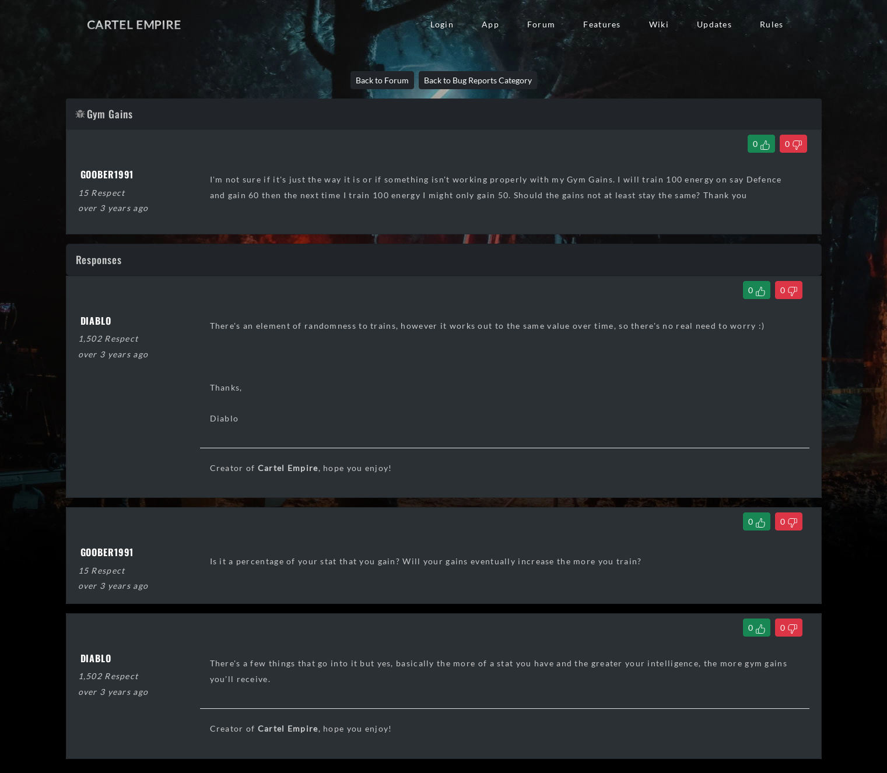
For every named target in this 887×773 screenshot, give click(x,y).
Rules (771, 24)
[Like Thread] (761, 144)
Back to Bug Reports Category (478, 80)
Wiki (659, 24)
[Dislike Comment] (788, 290)
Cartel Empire (134, 24)
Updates (714, 24)
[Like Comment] (756, 290)
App (490, 24)
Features (601, 24)
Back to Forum (382, 80)
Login (442, 24)
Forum (541, 24)
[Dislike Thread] (793, 144)
